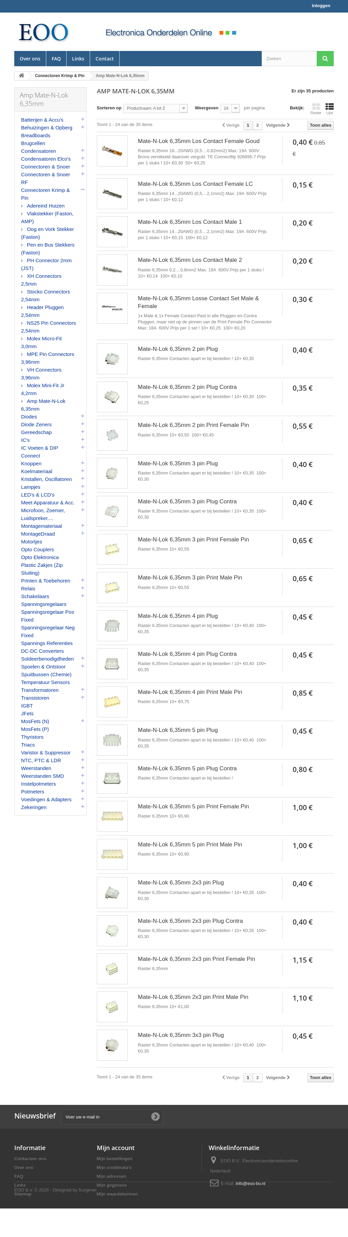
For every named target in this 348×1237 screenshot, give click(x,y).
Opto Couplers (37, 549)
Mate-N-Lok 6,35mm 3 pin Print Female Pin (193, 539)
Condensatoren (38, 151)
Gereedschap (36, 432)
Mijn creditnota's (114, 1167)
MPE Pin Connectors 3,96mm (47, 358)
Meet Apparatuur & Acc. (48, 502)
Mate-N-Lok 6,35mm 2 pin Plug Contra (187, 387)
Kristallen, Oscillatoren (46, 479)
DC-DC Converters (42, 651)
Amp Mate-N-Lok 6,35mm (43, 405)
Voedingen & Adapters (46, 799)
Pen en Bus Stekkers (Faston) (47, 248)
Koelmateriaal (36, 471)
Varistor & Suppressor (46, 752)
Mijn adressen (111, 1176)
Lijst (330, 109)
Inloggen (321, 5)
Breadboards (35, 135)
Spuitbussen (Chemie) (46, 674)
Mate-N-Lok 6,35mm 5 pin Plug (178, 730)
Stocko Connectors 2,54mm (45, 295)
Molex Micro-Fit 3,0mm (41, 342)
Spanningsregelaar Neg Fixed (48, 631)
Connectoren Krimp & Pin (45, 194)
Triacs (28, 745)
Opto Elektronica (40, 557)
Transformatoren (39, 690)
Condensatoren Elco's (46, 159)
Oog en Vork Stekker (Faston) (47, 233)
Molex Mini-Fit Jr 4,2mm (42, 389)
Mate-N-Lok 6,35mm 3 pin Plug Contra (187, 501)
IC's (25, 440)
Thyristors (32, 737)
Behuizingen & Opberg (46, 127)
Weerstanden (36, 768)
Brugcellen (33, 143)
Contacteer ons (30, 1158)
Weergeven (206, 107)
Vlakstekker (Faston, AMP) (47, 217)
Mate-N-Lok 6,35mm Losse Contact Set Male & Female (198, 302)
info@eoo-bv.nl (250, 1183)
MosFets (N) (35, 721)
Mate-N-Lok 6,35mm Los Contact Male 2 (190, 260)
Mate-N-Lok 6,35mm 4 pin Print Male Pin (190, 692)
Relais (28, 588)
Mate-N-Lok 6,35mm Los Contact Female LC (195, 184)
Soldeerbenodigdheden (47, 659)
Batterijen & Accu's (42, 120)
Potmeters (32, 791)
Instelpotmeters (38, 784)
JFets (27, 713)
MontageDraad (38, 534)
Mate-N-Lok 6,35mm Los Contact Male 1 (190, 222)
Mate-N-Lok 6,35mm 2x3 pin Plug (181, 882)
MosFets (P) (35, 729)
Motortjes (31, 541)
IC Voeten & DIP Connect (39, 452)
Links (78, 58)
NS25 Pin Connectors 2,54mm (48, 327)
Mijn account (116, 1148)
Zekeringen (34, 807)
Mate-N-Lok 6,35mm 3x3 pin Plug (181, 1035)
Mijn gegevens (112, 1185)
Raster (316, 109)
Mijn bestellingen (115, 1158)
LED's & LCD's (37, 495)
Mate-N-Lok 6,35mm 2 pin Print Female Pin (193, 425)
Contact (104, 58)
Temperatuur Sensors (45, 682)
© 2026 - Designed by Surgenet (66, 1218)
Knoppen (31, 463)
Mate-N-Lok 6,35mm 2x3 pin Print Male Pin (193, 997)
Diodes (29, 416)
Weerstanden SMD (42, 776)
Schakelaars (35, 596)
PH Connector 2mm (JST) (46, 264)
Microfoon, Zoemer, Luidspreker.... (43, 514)
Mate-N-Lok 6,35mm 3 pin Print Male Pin (190, 577)
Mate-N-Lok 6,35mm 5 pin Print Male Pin (190, 844)
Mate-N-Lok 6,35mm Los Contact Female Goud (199, 141)
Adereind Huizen (45, 206)
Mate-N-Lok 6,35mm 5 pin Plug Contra (187, 768)
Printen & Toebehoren (45, 581)
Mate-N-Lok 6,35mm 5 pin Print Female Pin (193, 806)
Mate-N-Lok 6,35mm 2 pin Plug (178, 349)
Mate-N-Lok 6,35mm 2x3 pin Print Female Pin (196, 959)
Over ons (30, 58)
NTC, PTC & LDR (41, 760)
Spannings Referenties (47, 643)
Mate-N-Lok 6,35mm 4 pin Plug (178, 616)
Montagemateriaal (41, 526)
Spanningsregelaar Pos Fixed (47, 616)
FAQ (56, 58)
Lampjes (30, 487)
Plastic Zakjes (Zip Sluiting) (42, 569)
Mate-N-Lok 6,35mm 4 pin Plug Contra (187, 654)
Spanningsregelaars (43, 604)
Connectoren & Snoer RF (45, 178)
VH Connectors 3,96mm (41, 373)
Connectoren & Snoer (45, 166)
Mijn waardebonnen (117, 1194)
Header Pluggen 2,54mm (42, 311)
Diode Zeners (36, 424)
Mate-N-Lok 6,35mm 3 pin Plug (178, 463)
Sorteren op (109, 107)
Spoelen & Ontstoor (43, 666)
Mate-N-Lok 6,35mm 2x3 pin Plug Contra (190, 921)
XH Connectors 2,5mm (41, 280)
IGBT (27, 706)
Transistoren (35, 698)
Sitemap (23, 1194)
